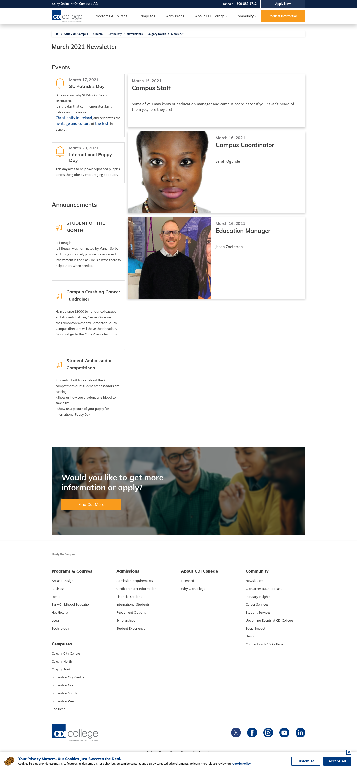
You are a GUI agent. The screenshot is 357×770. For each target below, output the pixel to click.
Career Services (257, 604)
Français (227, 4)
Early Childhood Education (71, 604)
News (250, 636)
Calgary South (62, 669)
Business (58, 588)
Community (245, 16)
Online (65, 4)
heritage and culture (73, 124)
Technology (60, 628)
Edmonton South (64, 693)
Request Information (283, 16)
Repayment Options (131, 612)
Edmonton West (64, 701)
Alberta (98, 34)
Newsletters (135, 34)
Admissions (175, 16)
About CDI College (210, 16)
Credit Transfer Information (136, 588)
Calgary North (157, 34)
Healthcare (60, 612)
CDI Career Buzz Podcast (264, 588)
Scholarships (125, 620)
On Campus (82, 4)
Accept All (337, 761)
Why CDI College (193, 588)
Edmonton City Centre (68, 677)
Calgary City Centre (66, 653)
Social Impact (255, 628)
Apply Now (283, 4)
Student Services (258, 612)
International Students (132, 604)
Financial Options (129, 596)
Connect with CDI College (264, 644)
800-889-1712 (247, 4)
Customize (306, 761)
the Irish (102, 124)
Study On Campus (76, 34)
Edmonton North (64, 685)
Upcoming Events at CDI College (269, 620)
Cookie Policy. (241, 763)
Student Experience (130, 628)
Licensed (187, 580)
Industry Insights (258, 596)
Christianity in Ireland (74, 118)
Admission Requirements (134, 580)
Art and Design (63, 580)
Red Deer (58, 709)
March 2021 (178, 34)
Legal (56, 620)
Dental (56, 596)
